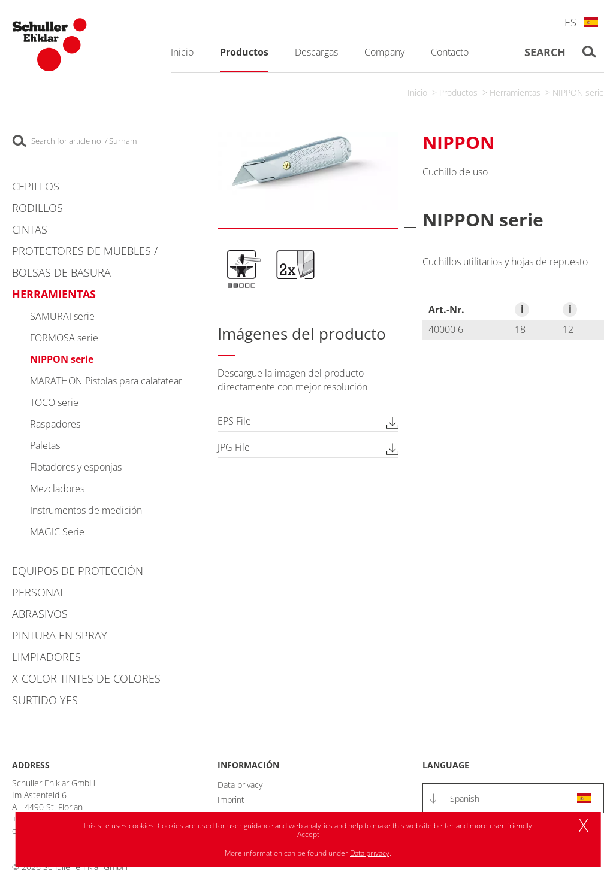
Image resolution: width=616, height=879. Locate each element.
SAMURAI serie (62, 316)
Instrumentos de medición (86, 510)
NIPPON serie (578, 92)
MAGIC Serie (57, 531)
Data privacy (240, 784)
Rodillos (37, 208)
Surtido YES (45, 700)
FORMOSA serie (64, 337)
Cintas (29, 229)
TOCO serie (54, 402)
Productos (458, 92)
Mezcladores (57, 488)
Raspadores (55, 424)
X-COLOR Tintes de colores (86, 678)
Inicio (417, 92)
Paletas (45, 445)
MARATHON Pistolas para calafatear (106, 380)
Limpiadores (46, 657)
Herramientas (515, 92)
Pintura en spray (59, 635)
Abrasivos (40, 614)
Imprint (231, 799)
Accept (308, 834)
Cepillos (35, 186)
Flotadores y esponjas (76, 467)
